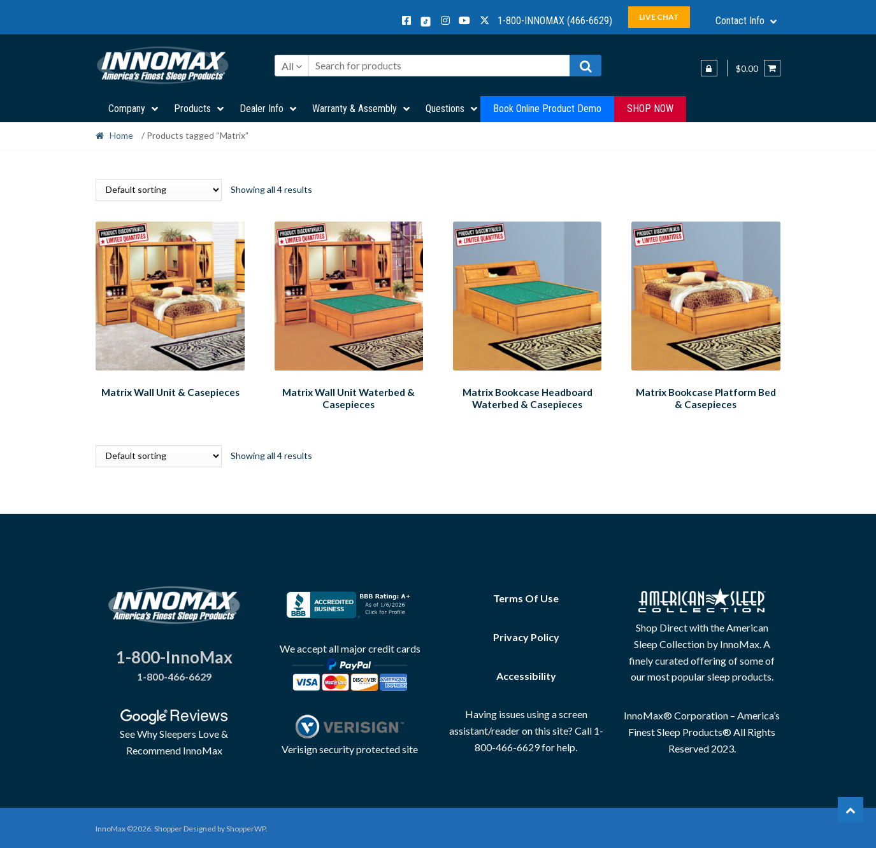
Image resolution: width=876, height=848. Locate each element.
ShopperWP (246, 826)
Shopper (168, 826)
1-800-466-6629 (174, 674)
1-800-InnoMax (174, 655)
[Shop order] (159, 190)
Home (121, 135)
